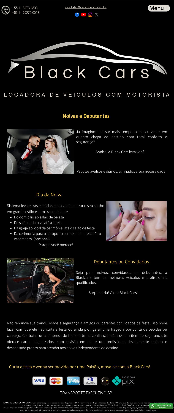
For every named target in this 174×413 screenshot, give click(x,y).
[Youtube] (83, 15)
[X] (97, 15)
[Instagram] (90, 15)
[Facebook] (77, 15)
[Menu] (159, 8)
